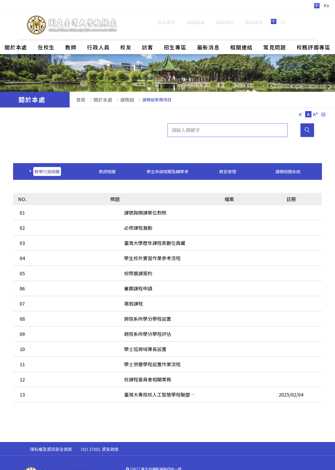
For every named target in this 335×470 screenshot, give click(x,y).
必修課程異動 (51, 223)
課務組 (119, 99)
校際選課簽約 (51, 261)
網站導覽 (254, 16)
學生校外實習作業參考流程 (65, 248)
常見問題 (274, 35)
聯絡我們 (225, 16)
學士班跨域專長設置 (58, 324)
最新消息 (208, 35)
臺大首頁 (167, 16)
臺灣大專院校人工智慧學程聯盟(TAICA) (77, 361)
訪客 (147, 35)
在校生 (46, 35)
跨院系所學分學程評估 (60, 311)
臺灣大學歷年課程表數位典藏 (67, 236)
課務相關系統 (287, 171)
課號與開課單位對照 (58, 211)
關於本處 (15, 35)
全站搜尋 (303, 15)
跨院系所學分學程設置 (60, 299)
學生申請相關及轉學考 (167, 171)
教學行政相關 (47, 171)
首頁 (78, 99)
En (283, 15)
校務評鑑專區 (314, 35)
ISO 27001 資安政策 (100, 415)
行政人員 (98, 35)
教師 (70, 35)
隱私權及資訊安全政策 (51, 415)
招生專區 (175, 35)
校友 (125, 35)
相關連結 (196, 16)
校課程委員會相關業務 (60, 349)
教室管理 (227, 171)
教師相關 (107, 171)
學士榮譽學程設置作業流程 (65, 336)
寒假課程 (46, 286)
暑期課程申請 (51, 274)
